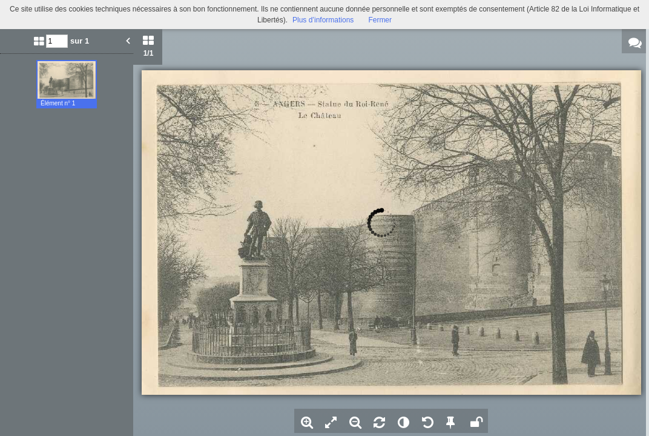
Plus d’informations (323, 20)
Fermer (380, 20)
